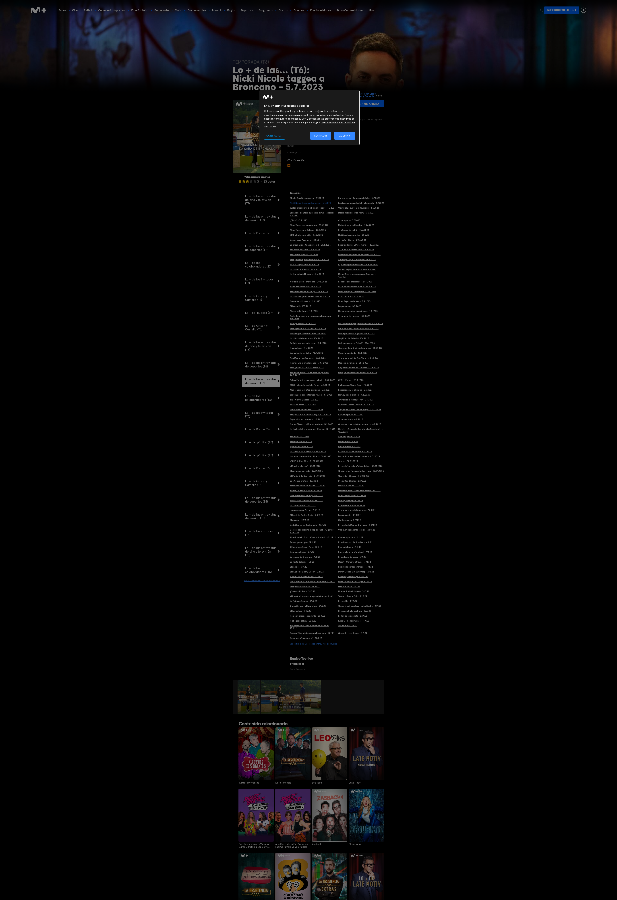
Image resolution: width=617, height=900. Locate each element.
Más (371, 10)
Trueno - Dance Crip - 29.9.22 (352, 596)
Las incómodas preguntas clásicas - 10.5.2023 (360, 323)
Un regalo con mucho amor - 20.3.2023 (357, 372)
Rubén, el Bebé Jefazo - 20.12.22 (306, 490)
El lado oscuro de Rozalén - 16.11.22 (355, 542)
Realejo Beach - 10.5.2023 (303, 323)
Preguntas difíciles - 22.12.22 (352, 481)
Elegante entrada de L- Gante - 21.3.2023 (358, 367)
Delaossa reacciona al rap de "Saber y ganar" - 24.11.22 (312, 531)
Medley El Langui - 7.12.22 (350, 500)
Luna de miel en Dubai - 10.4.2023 (306, 353)
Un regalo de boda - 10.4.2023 (353, 353)
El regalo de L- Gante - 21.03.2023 (307, 367)
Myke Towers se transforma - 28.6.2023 (309, 225)
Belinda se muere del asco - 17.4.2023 (308, 343)
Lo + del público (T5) (259, 455)
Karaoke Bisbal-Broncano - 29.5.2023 (308, 281)
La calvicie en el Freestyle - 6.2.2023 (308, 451)
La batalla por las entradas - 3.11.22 (355, 567)
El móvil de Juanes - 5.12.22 (351, 505)
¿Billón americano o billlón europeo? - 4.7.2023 (313, 208)
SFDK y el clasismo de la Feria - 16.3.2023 (310, 385)
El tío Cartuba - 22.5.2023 (351, 296)
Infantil (216, 10)
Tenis (178, 10)
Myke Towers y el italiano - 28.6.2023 (308, 230)
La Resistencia (283, 782)
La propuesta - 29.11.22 (349, 515)
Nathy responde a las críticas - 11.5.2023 (358, 311)
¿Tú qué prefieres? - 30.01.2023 (305, 466)
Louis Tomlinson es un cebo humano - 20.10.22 (312, 581)
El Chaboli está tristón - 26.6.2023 (306, 235)
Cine (75, 10)
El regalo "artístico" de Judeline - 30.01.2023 (360, 466)
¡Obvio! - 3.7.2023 (298, 220)
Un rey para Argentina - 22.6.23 (305, 240)
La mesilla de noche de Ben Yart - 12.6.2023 (359, 254)
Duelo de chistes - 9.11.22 (302, 552)
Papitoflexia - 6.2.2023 (349, 446)
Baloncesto (161, 10)
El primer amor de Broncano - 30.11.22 (357, 510)
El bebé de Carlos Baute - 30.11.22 (306, 515)
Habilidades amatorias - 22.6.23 (353, 235)
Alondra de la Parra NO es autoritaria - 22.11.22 (313, 537)
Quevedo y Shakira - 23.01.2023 (353, 476)
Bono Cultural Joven (350, 10)
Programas (266, 10)
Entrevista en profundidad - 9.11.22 (355, 552)
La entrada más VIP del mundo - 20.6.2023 (358, 245)
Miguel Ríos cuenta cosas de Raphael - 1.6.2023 (357, 275)
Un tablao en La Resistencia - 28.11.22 (308, 525)
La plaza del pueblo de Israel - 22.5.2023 (310, 296)
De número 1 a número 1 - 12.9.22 (306, 638)
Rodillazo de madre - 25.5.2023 (305, 286)
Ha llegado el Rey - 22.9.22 (303, 621)
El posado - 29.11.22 (299, 520)
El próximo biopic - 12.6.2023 (304, 254)
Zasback (316, 844)
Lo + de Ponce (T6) (258, 429)
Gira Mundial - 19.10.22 (349, 586)
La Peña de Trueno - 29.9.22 (303, 601)
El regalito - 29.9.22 (347, 601)
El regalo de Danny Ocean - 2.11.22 (307, 571)
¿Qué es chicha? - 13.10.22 (302, 591)
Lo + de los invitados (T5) (259, 533)
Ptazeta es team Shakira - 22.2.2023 (356, 404)
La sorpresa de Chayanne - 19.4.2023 (356, 333)
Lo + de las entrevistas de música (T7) (260, 218)
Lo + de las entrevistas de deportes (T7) (260, 248)
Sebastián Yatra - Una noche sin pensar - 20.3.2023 (309, 373)
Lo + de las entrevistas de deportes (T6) (260, 364)
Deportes (247, 10)
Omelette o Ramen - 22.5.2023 (305, 301)
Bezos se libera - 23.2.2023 (303, 404)
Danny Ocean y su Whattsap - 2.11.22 (356, 571)
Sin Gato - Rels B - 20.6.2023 (352, 240)
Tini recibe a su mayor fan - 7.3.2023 (355, 399)
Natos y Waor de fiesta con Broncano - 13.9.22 (312, 633)
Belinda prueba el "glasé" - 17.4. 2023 (356, 343)
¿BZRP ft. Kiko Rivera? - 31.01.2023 (306, 461)
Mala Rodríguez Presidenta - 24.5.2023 (357, 291)
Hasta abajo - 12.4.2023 (301, 348)
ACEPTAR (344, 135)
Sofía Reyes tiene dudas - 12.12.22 (306, 500)
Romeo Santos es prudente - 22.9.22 (307, 616)
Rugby (231, 10)
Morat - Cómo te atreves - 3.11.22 (354, 562)
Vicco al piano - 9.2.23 (349, 436)
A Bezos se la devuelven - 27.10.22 (306, 576)
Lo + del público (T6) (259, 442)
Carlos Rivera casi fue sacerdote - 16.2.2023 (311, 424)
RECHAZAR (320, 135)
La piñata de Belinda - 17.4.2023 (353, 338)
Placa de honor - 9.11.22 (349, 547)
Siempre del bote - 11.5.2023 (304, 311)
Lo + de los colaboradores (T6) (258, 398)
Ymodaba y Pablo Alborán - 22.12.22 (307, 485)
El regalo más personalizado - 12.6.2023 (309, 259)
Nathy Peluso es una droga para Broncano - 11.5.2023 (311, 317)
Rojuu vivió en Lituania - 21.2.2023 (306, 419)
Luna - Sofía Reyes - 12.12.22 (352, 495)
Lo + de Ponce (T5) (258, 468)
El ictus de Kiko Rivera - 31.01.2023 (355, 451)
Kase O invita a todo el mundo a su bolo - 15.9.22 (309, 626)
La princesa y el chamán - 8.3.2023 (355, 390)
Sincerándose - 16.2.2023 (350, 419)
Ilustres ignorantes (248, 782)
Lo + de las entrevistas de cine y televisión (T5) (260, 551)
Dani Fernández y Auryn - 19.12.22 (306, 495)
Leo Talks (317, 782)
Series (62, 10)
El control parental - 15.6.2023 (305, 249)
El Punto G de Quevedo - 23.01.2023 (307, 476)
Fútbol (88, 10)
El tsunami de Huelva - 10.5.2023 (354, 316)
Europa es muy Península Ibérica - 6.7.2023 (359, 198)
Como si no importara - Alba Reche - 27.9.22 (359, 606)
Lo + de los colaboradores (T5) (258, 570)
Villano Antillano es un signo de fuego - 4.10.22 (312, 596)
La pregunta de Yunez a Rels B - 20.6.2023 (310, 245)
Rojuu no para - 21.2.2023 (350, 414)
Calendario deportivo (111, 10)
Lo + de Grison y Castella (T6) (256, 327)
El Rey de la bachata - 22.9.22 (352, 616)
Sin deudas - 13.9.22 (347, 625)
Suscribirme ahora (561, 10)
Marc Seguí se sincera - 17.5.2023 (354, 301)
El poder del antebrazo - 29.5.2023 (355, 281)
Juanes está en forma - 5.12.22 (305, 510)
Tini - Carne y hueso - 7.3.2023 (305, 399)
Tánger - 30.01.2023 (348, 461)
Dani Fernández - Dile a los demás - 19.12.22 (359, 490)
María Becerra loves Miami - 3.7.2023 (356, 213)
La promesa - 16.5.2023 (349, 306)
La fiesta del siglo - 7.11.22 (302, 562)
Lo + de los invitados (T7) (259, 281)
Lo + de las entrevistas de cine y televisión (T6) (260, 346)
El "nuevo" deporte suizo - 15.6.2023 (356, 249)
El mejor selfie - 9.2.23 (301, 441)
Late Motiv (354, 782)
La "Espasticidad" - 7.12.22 (303, 505)
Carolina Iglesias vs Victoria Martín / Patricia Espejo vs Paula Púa (253, 845)
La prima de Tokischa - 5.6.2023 (305, 269)
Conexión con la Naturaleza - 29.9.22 (308, 606)
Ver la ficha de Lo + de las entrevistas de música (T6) (315, 644)
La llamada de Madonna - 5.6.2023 (307, 274)
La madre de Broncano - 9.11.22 (305, 557)
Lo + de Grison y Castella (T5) (256, 483)
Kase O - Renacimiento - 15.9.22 (353, 621)
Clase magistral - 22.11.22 (350, 537)
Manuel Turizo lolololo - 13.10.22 (353, 591)
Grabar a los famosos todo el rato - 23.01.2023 (361, 471)
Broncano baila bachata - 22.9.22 (354, 611)
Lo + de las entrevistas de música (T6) (260, 381)
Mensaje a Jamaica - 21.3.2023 (353, 363)
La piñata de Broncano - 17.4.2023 (306, 338)
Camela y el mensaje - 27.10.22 (353, 576)
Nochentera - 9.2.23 (348, 441)
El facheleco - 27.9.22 (300, 611)
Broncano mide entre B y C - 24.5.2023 (309, 291)
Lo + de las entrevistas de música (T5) (260, 516)
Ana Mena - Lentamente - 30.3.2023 (308, 358)
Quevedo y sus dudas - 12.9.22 (352, 633)
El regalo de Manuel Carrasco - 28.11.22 (357, 525)
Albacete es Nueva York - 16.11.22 (306, 547)
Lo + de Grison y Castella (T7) (256, 298)
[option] (249, 697)
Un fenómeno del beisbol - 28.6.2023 (356, 225)
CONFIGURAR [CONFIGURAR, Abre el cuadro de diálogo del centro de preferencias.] (274, 135)
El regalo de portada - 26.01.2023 (306, 471)
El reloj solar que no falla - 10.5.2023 (308, 328)
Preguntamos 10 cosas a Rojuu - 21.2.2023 (310, 414)
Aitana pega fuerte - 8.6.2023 (304, 264)
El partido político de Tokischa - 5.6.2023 (358, 264)
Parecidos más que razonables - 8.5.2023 (358, 328)
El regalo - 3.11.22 (298, 567)
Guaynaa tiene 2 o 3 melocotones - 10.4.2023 (360, 348)
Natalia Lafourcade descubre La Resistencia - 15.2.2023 (360, 430)
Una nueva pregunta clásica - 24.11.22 (356, 530)
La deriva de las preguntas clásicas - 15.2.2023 (312, 429)
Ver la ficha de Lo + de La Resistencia (262, 580)
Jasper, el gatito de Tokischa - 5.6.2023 (357, 269)
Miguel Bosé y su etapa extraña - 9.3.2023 (310, 390)
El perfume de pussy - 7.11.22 (352, 557)
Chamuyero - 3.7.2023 (349, 220)
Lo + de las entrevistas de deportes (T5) (260, 499)
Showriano (355, 844)
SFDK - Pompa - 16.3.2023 (351, 380)
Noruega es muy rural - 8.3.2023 (354, 395)
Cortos (283, 10)
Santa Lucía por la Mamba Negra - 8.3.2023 (311, 395)
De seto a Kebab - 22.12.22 (351, 485)
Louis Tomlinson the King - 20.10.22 (355, 581)
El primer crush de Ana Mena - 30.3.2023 (358, 358)
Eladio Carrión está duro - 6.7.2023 (307, 198)
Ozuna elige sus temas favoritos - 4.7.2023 (358, 208)
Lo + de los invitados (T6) (259, 414)
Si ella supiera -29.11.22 (349, 520)
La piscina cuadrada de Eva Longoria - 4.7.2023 (361, 203)
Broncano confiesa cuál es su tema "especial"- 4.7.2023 (313, 214)
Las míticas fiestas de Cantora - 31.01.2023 (359, 456)
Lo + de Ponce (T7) (257, 233)
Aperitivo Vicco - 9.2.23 (301, 446)
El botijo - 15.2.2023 (299, 436)
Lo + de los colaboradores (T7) (258, 264)
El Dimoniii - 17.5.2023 (300, 306)
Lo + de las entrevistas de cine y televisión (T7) (260, 199)
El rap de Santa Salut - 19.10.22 (305, 586)
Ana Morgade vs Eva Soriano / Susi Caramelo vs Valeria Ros (291, 845)
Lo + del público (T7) (259, 313)
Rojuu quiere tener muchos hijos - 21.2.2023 (359, 409)
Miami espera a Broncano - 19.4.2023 (308, 333)
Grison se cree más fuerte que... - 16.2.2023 (359, 424)
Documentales (197, 10)
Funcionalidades (320, 10)
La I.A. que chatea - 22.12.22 (304, 481)
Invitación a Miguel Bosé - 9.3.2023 (355, 385)
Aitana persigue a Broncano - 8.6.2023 (357, 259)
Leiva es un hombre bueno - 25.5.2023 (357, 286)
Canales (299, 10)
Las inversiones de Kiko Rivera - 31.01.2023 (310, 456)
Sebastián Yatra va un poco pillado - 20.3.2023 (312, 380)
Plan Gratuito (139, 10)
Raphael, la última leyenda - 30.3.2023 (309, 363)
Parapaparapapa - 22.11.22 (303, 542)
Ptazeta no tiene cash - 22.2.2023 (306, 409)
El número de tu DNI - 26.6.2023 (353, 230)
